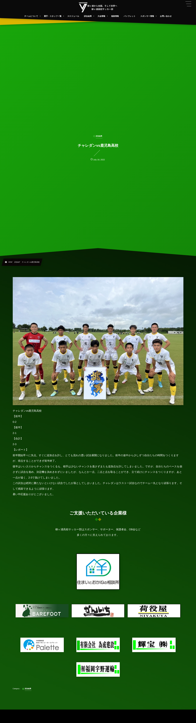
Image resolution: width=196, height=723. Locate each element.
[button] (188, 4)
